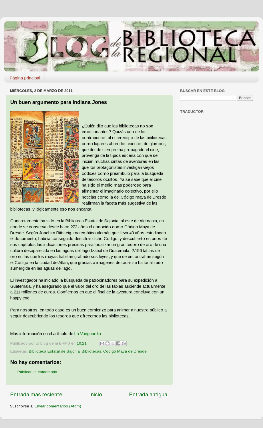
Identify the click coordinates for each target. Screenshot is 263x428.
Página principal (25, 77)
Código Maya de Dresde (125, 351)
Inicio (95, 394)
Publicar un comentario (37, 372)
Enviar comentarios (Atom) (58, 406)
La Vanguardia (87, 333)
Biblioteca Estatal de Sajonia (54, 351)
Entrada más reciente (36, 394)
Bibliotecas (91, 351)
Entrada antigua (148, 394)
